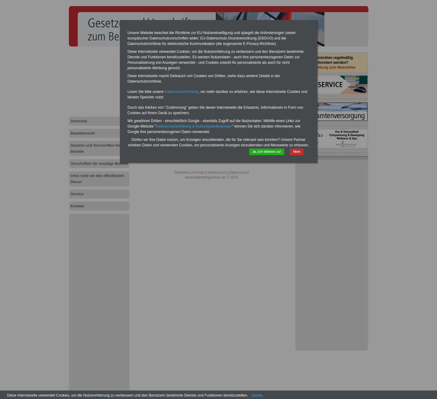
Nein (296, 151)
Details (257, 395)
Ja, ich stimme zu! (266, 151)
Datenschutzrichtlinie (181, 92)
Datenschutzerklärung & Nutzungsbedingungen (194, 126)
